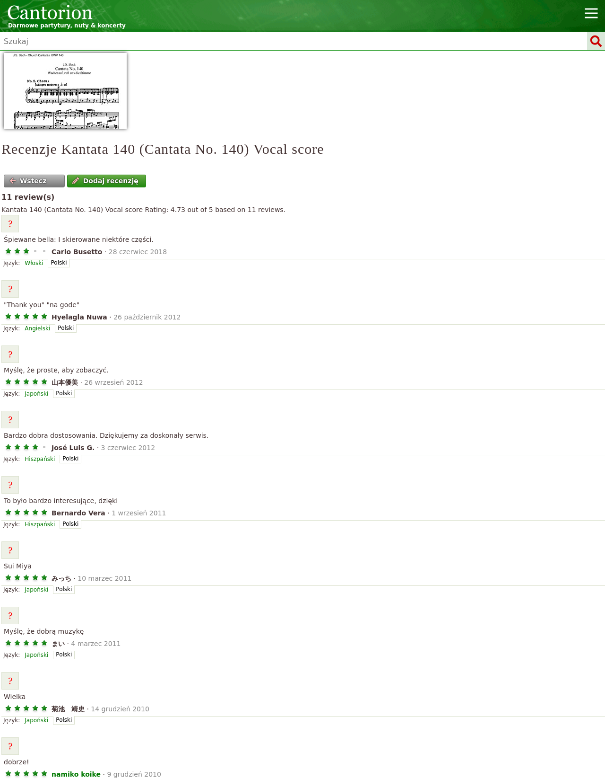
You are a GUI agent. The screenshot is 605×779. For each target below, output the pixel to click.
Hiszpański (40, 459)
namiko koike (76, 774)
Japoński (36, 393)
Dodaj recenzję (105, 181)
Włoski (34, 263)
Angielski (37, 328)
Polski (59, 262)
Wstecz (28, 181)
